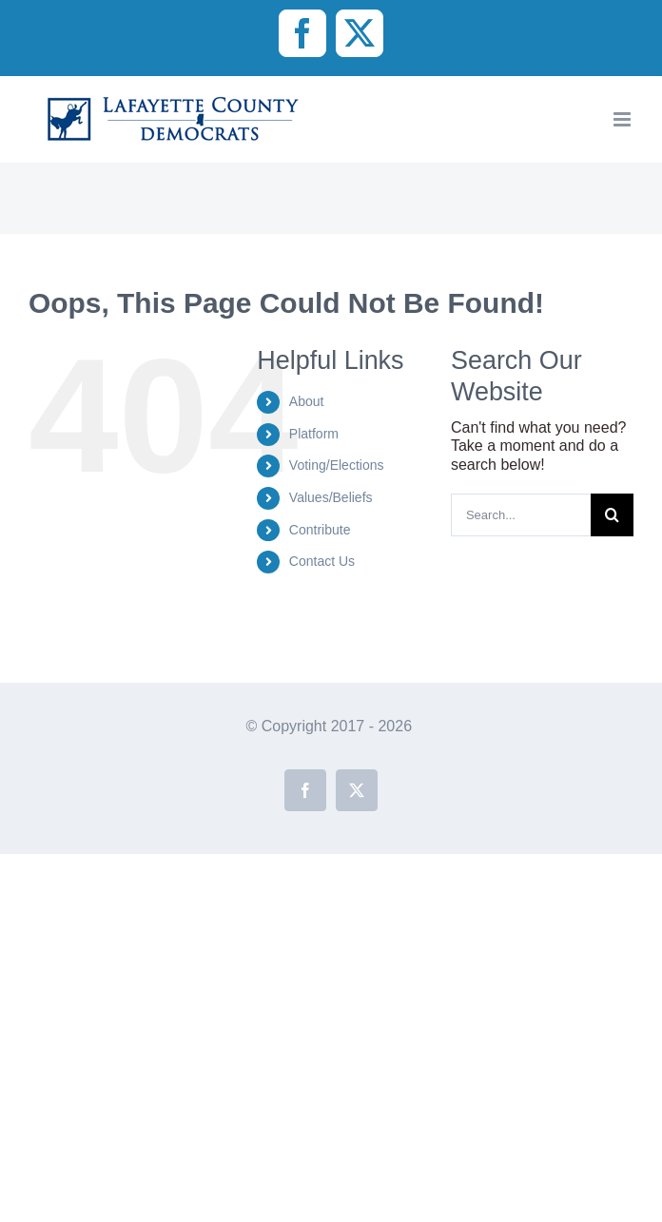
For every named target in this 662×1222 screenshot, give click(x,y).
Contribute (320, 529)
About (306, 401)
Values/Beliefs (331, 497)
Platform (314, 433)
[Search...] (521, 515)
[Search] (612, 515)
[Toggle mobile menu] (623, 119)
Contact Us (322, 561)
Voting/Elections (336, 465)
